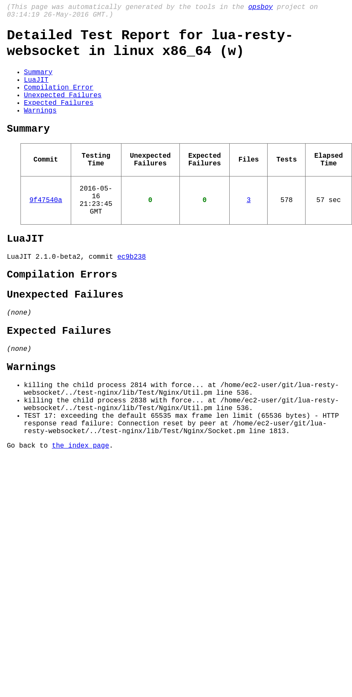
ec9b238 (131, 292)
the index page (80, 508)
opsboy (260, 8)
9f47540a (45, 228)
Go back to (29, 508)
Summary (38, 82)
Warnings (40, 128)
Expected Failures (58, 119)
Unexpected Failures (62, 110)
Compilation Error (58, 100)
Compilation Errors (62, 312)
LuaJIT (36, 91)
